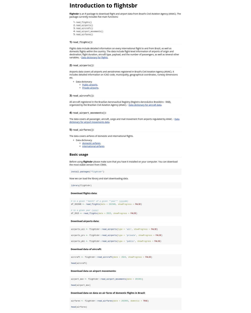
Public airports (89, 84)
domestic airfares (91, 143)
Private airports (90, 87)
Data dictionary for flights (94, 57)
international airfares (93, 146)
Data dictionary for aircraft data (145, 104)
